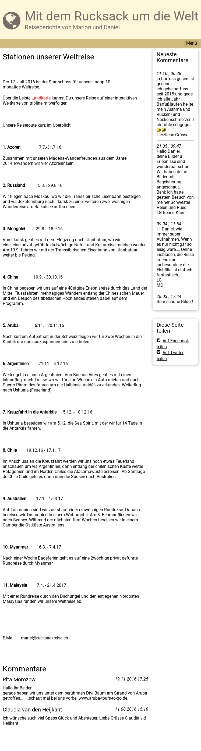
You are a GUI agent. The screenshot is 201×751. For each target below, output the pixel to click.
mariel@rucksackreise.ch (44, 637)
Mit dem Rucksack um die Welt (111, 16)
